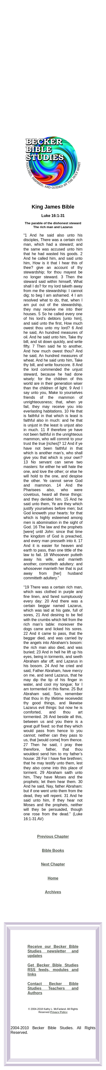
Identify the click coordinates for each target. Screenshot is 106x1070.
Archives (53, 892)
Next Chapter (53, 864)
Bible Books (53, 850)
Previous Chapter (53, 836)
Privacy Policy (58, 1012)
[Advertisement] (53, 66)
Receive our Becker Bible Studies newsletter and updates (53, 951)
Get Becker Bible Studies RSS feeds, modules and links (53, 969)
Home (53, 878)
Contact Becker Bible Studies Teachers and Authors (53, 988)
